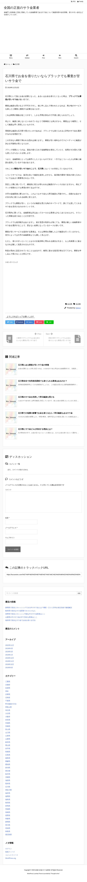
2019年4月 (9, 648)
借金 (6, 691)
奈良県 (7, 720)
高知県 (7, 828)
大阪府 (7, 717)
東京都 (7, 771)
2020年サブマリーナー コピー (35, 878)
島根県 (7, 752)
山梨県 (7, 739)
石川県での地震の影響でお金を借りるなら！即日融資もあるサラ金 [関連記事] (45, 413)
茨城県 (7, 809)
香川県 (7, 825)
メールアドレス (11, 528)
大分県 (7, 713)
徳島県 (7, 758)
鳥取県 (7, 831)
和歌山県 (8, 707)
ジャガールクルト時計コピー (54, 878)
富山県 (7, 729)
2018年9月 (9, 667)
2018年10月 (9, 664)
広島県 (7, 755)
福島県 (7, 799)
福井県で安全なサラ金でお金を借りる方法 (20, 620)
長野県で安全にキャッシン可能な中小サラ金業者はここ (25, 614)
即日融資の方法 (10, 704)
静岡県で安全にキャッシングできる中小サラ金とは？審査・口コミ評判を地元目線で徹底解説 (38, 607)
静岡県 (7, 822)
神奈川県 (8, 790)
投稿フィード (10, 852)
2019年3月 (9, 652)
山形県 (7, 736)
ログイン (8, 849)
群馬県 (7, 806)
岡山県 (7, 745)
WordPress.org (10, 858)
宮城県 (7, 723)
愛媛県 (7, 761)
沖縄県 (7, 777)
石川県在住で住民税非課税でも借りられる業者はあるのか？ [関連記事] (42, 381)
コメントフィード (11, 855)
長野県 (7, 815)
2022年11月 (9, 645)
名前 (7, 518)
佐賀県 (7, 688)
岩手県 (7, 748)
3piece (78, 308)
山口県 (7, 732)
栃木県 (7, 774)
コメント (8, 490)
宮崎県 (7, 726)
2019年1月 (9, 655)
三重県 (7, 681)
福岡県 (7, 796)
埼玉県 (7, 710)
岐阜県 (7, 742)
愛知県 (7, 764)
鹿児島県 (8, 834)
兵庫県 (7, 694)
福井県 (7, 793)
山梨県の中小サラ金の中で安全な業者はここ (21, 617)
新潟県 (7, 768)
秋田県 (7, 803)
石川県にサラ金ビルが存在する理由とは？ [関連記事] (35, 429)
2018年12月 (9, 658)
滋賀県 (7, 780)
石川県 (69, 304)
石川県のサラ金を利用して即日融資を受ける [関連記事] (36, 397)
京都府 (7, 685)
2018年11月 (9, 661)
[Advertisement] (43, 36)
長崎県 (7, 812)
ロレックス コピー (20, 878)
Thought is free (55, 873)
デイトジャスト (67, 878)
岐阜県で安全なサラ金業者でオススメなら (20, 611)
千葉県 (7, 701)
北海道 (7, 697)
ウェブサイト (10, 538)
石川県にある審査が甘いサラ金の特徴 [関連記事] (33, 365)
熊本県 (7, 783)
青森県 (7, 819)
